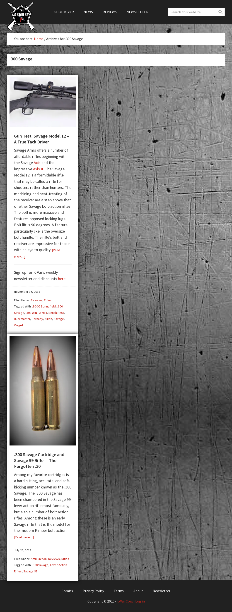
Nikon (48, 319)
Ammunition (39, 559)
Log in (140, 601)
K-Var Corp (124, 601)
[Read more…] (24, 537)
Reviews (36, 300)
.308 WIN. (32, 313)
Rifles (48, 300)
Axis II (38, 168)
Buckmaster (22, 319)
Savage (59, 319)
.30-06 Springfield (44, 306)
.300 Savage (40, 565)
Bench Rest (56, 313)
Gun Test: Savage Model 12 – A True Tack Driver (41, 139)
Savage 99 (30, 571)
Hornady (37, 319)
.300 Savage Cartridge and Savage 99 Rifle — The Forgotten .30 (39, 460)
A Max (43, 313)
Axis (37, 162)
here (61, 278)
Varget (18, 325)
